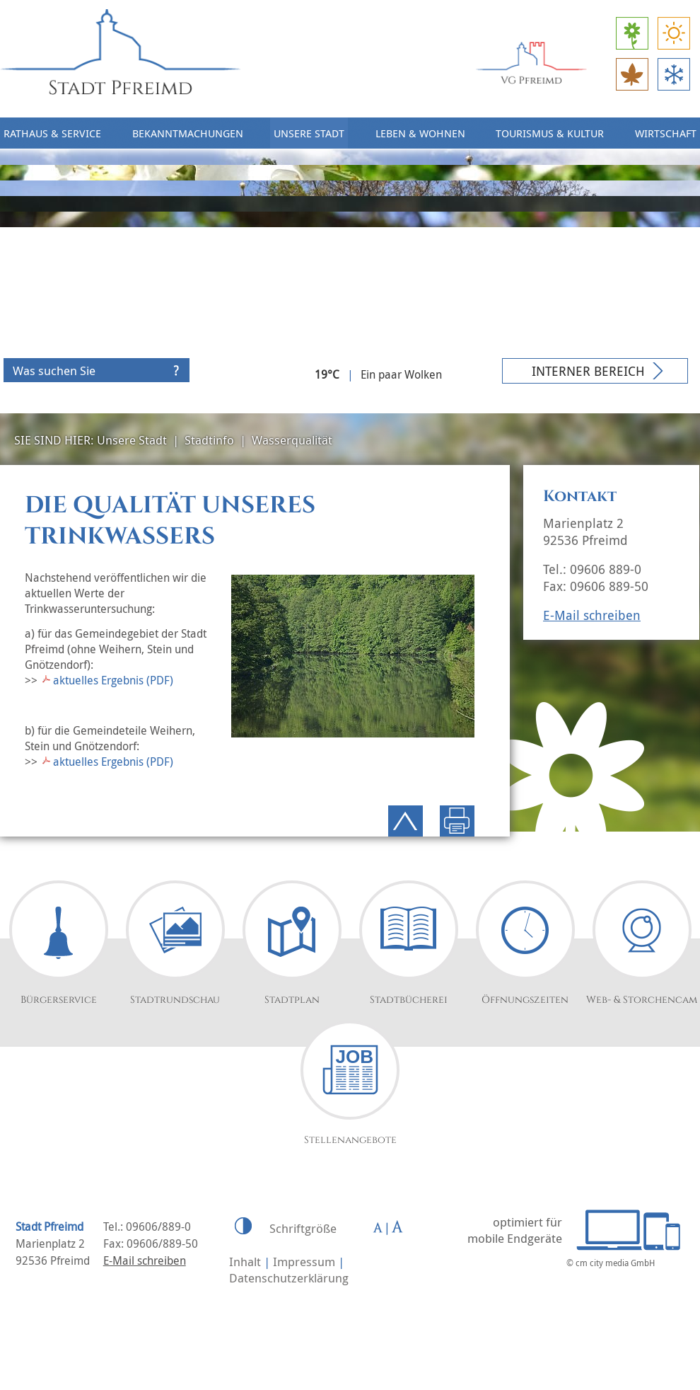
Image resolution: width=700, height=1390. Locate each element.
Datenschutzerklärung (289, 1278)
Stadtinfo (209, 440)
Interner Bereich (588, 370)
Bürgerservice (59, 999)
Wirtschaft (665, 133)
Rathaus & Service (52, 133)
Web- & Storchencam (641, 999)
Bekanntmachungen (187, 133)
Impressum (304, 1261)
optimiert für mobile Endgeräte (514, 1230)
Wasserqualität (292, 440)
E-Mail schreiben (592, 615)
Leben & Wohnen (420, 133)
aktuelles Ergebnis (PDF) (113, 680)
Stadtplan (292, 999)
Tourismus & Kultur (550, 133)
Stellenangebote (350, 1140)
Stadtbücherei (409, 999)
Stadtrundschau (175, 999)
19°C (327, 374)
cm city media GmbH (615, 1262)
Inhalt (245, 1261)
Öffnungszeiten (525, 999)
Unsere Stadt (309, 133)
